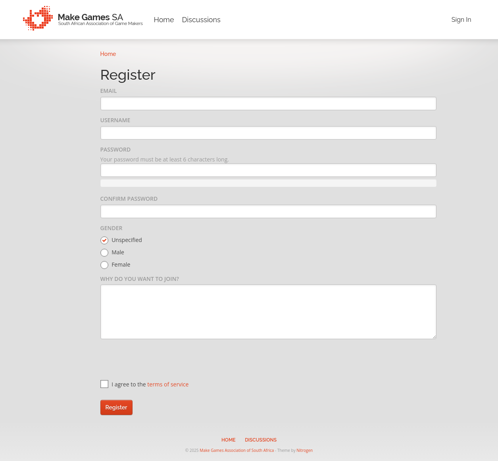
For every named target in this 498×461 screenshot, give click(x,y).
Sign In (461, 19)
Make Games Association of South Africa (237, 450)
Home (164, 19)
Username (115, 120)
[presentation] (160, 360)
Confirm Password (129, 198)
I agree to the (144, 384)
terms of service (167, 384)
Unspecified (121, 240)
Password (115, 149)
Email (108, 90)
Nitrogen (304, 450)
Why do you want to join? (139, 278)
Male (112, 252)
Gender (111, 228)
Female (115, 265)
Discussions (201, 19)
